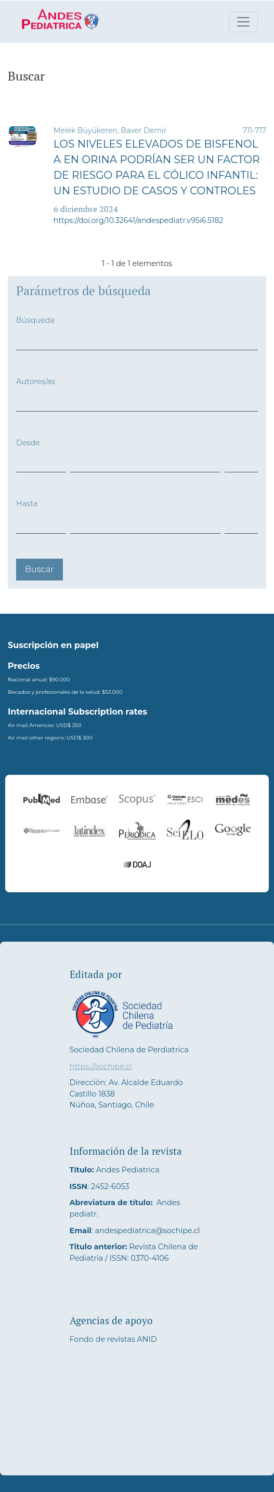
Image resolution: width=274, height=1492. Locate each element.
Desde (28, 442)
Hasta (26, 503)
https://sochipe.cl (101, 1066)
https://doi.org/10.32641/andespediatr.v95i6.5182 (138, 220)
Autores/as (35, 381)
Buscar (39, 569)
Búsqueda (35, 320)
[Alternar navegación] (243, 21)
